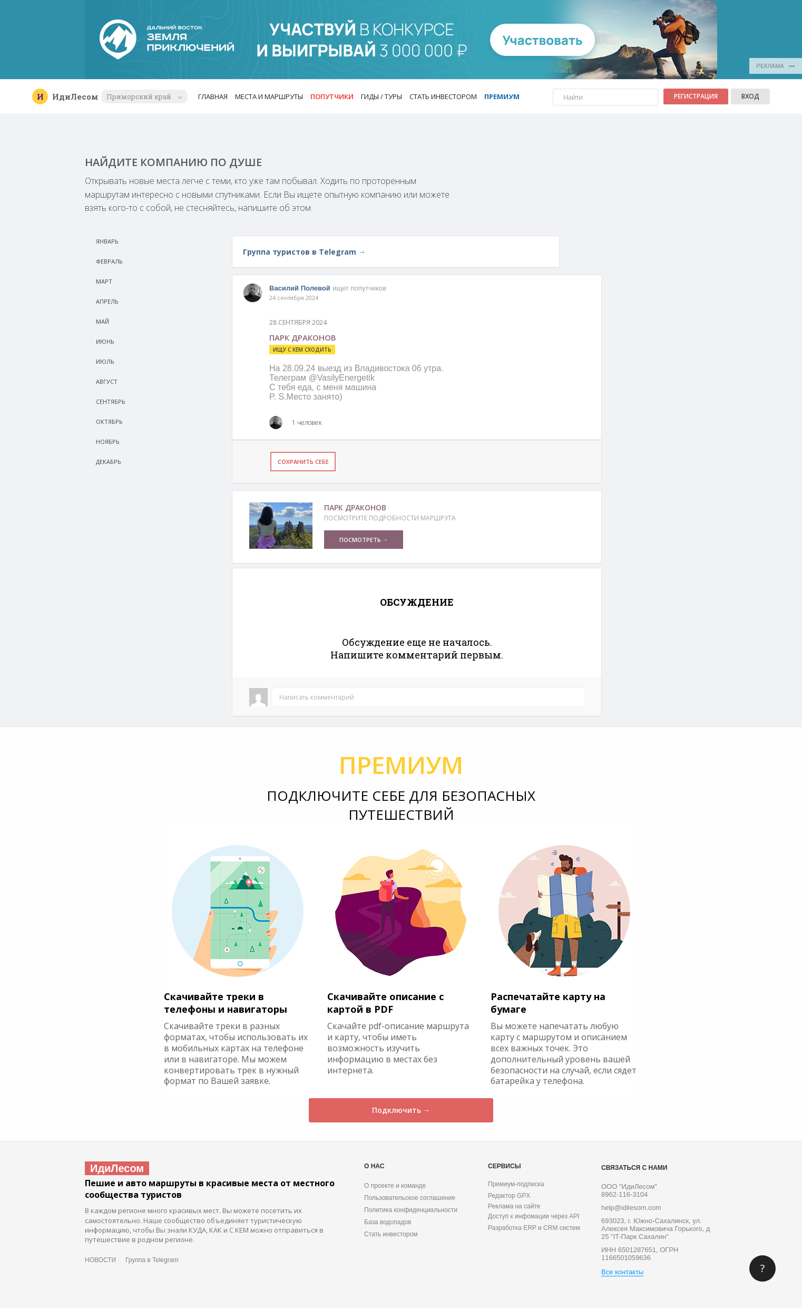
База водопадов (387, 1222)
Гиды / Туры (381, 96)
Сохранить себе (303, 462)
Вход (750, 96)
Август (107, 381)
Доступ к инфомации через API (534, 1216)
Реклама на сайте (514, 1206)
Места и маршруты (269, 96)
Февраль (109, 261)
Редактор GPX (509, 1195)
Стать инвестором (443, 96)
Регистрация (696, 96)
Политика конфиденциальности (410, 1210)
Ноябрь (108, 441)
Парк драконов (302, 337)
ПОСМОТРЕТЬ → (363, 540)
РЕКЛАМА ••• (776, 66)
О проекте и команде (395, 1185)
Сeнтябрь (110, 401)
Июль (105, 361)
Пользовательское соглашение (409, 1198)
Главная (213, 96)
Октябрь (109, 421)
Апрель (107, 301)
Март (104, 281)
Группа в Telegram (151, 1260)
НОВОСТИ (100, 1260)
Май (102, 321)
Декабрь (108, 462)
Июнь (105, 341)
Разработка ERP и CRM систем (534, 1228)
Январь (107, 241)
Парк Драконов (355, 507)
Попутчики (332, 96)
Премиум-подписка (516, 1184)
